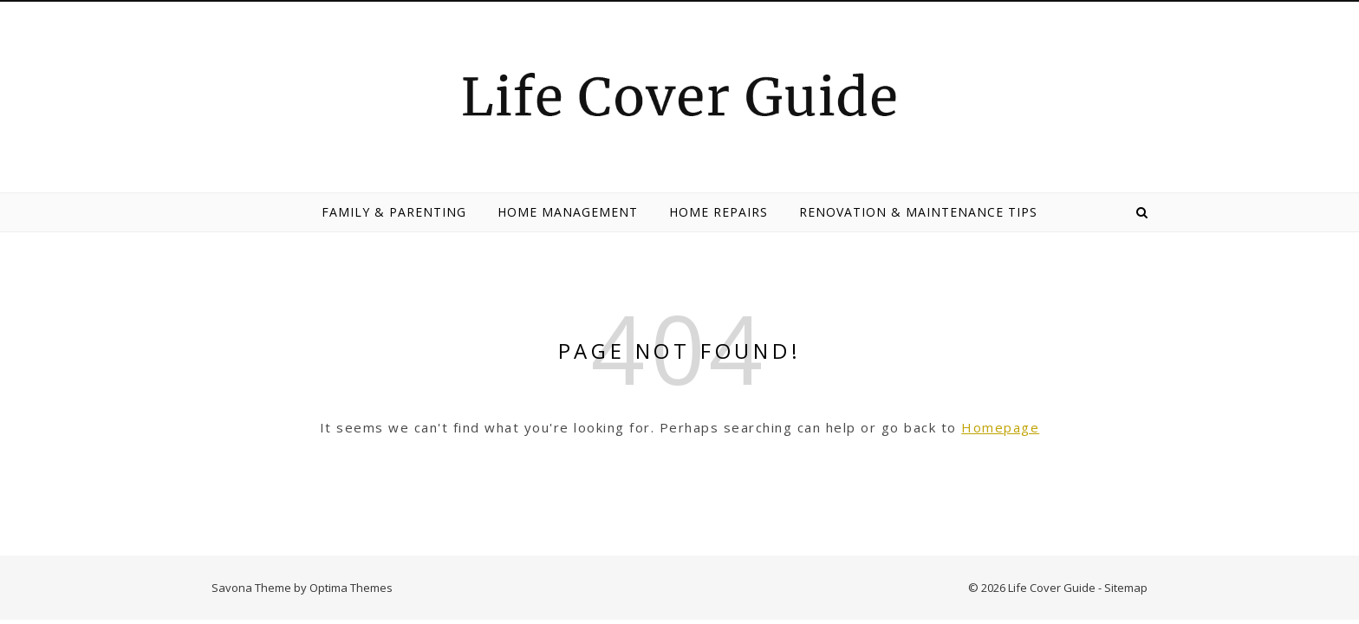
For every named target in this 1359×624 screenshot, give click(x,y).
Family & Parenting (394, 212)
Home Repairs (718, 212)
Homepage (1000, 427)
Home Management (567, 212)
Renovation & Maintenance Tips (918, 212)
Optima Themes (351, 587)
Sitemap (1126, 587)
